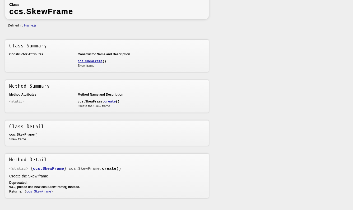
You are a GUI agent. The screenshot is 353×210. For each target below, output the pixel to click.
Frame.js (30, 25)
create (110, 102)
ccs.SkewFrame (90, 61)
